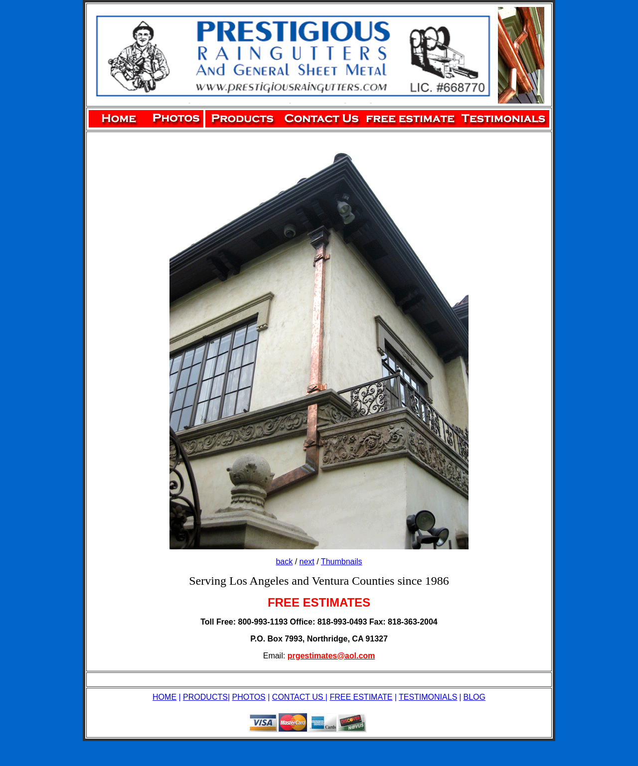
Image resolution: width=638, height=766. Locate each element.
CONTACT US (298, 697)
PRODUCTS (205, 697)
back (284, 561)
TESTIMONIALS (428, 697)
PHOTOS (249, 697)
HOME (164, 697)
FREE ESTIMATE (360, 697)
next (307, 561)
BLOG (474, 697)
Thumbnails (341, 561)
